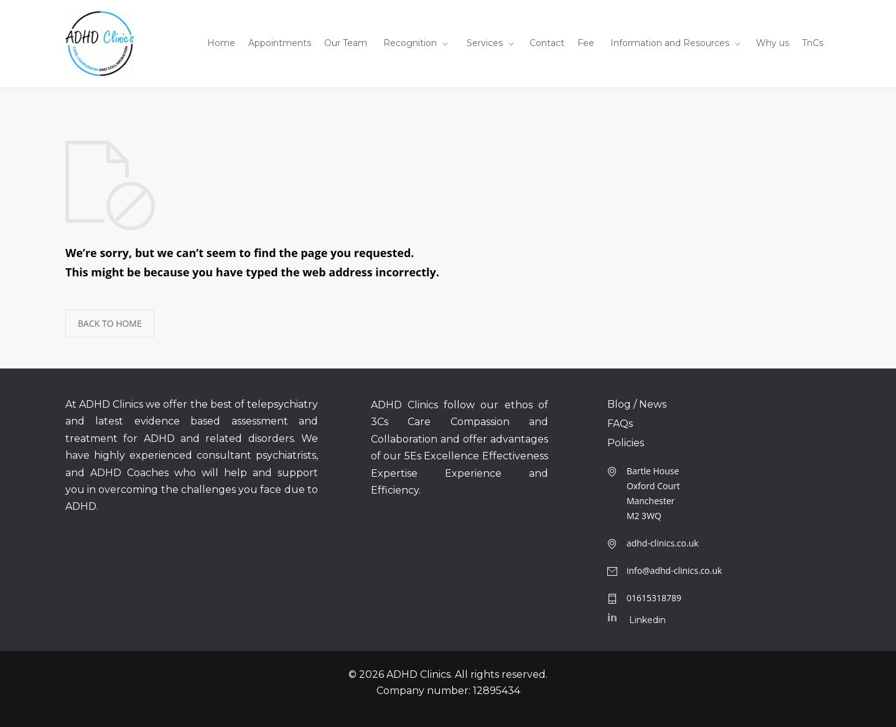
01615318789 (654, 598)
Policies (625, 443)
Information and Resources (669, 43)
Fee (585, 43)
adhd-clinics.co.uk (663, 543)
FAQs (620, 424)
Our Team (345, 43)
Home (221, 43)
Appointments (279, 43)
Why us (772, 43)
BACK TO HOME (110, 323)
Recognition (410, 43)
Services (485, 43)
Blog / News (636, 405)
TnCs (812, 43)
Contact (547, 43)
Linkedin (647, 620)
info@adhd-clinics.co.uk (674, 570)
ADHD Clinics (418, 674)
